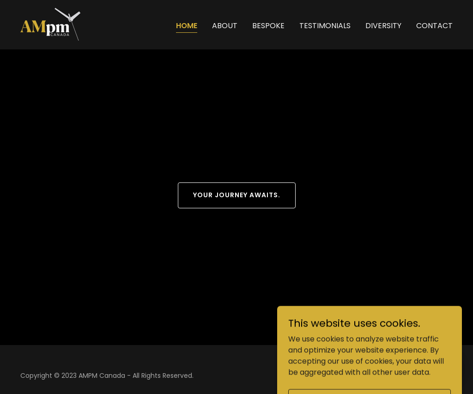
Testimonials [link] (325, 25)
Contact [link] (434, 25)
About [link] (224, 25)
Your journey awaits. (236, 195)
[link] (51, 24)
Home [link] (186, 25)
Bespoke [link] (268, 25)
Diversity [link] (383, 25)
